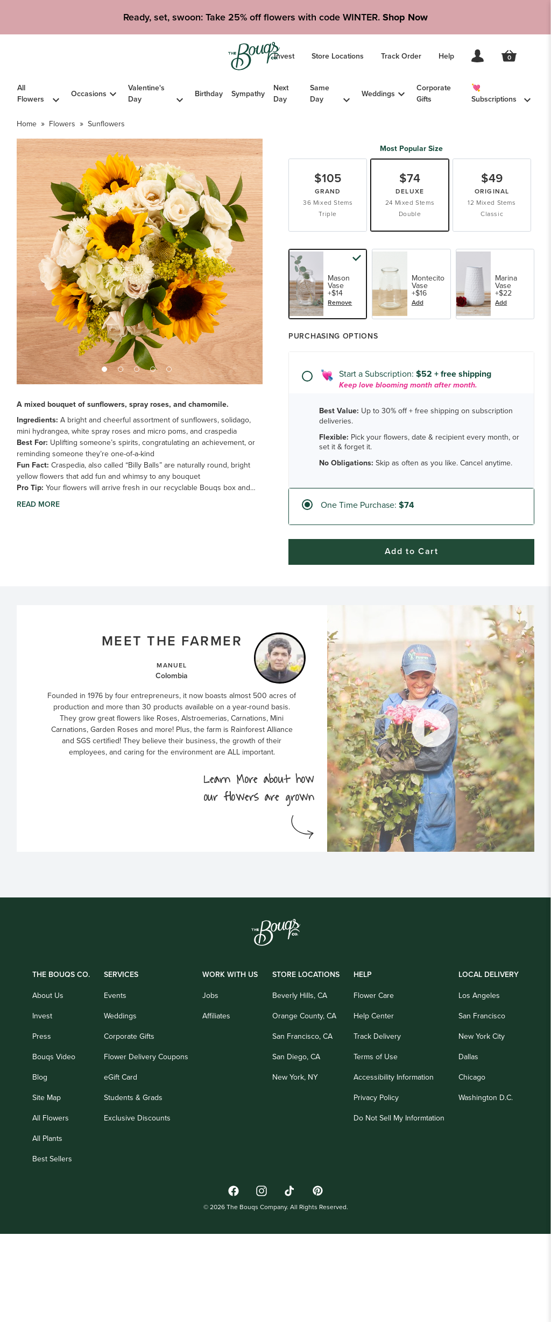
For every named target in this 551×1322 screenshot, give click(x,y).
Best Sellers (52, 1253)
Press (41, 1130)
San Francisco (481, 1110)
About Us (47, 1089)
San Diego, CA (296, 1150)
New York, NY (295, 1171)
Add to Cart (412, 650)
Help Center (374, 1110)
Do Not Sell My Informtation (399, 1212)
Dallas (468, 1150)
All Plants (47, 1232)
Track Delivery (377, 1130)
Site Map (46, 1191)
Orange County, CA (304, 1110)
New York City (481, 1130)
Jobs (210, 1089)
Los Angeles (479, 1089)
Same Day (319, 93)
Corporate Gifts (433, 93)
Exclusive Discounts (137, 1212)
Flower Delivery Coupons (146, 1150)
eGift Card (120, 1171)
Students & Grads (133, 1191)
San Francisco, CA (302, 1130)
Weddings (378, 93)
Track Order (401, 56)
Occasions (89, 93)
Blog (39, 1171)
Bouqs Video (53, 1150)
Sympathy (248, 93)
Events (115, 1089)
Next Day (280, 93)
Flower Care (374, 1089)
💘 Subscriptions (494, 93)
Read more (38, 543)
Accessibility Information (394, 1171)
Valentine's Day (146, 93)
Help (446, 56)
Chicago (471, 1171)
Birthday (209, 93)
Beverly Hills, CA (299, 1089)
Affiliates (216, 1110)
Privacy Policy (376, 1191)
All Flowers (30, 93)
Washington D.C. (485, 1191)
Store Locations (338, 56)
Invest (284, 56)
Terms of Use (376, 1150)
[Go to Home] (254, 56)
